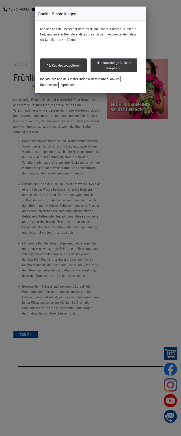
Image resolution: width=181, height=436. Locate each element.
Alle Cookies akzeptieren (64, 65)
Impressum (67, 84)
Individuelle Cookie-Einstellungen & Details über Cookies (80, 79)
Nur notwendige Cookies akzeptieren (114, 65)
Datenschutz (49, 84)
